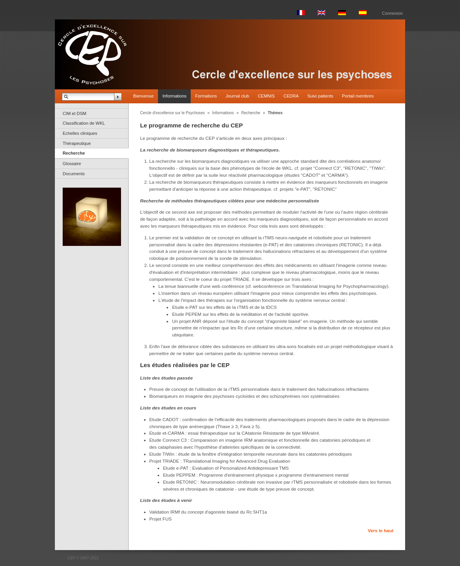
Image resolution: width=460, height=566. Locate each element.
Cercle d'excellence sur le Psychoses (172, 113)
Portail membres (358, 96)
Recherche (74, 153)
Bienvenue (143, 96)
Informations (174, 96)
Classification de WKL (84, 123)
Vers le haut (380, 530)
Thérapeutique (77, 143)
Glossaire (72, 163)
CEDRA (290, 96)
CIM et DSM (74, 113)
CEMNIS (266, 96)
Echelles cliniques (80, 133)
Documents (74, 173)
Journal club (237, 96)
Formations (206, 96)
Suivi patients (320, 96)
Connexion (392, 13)
